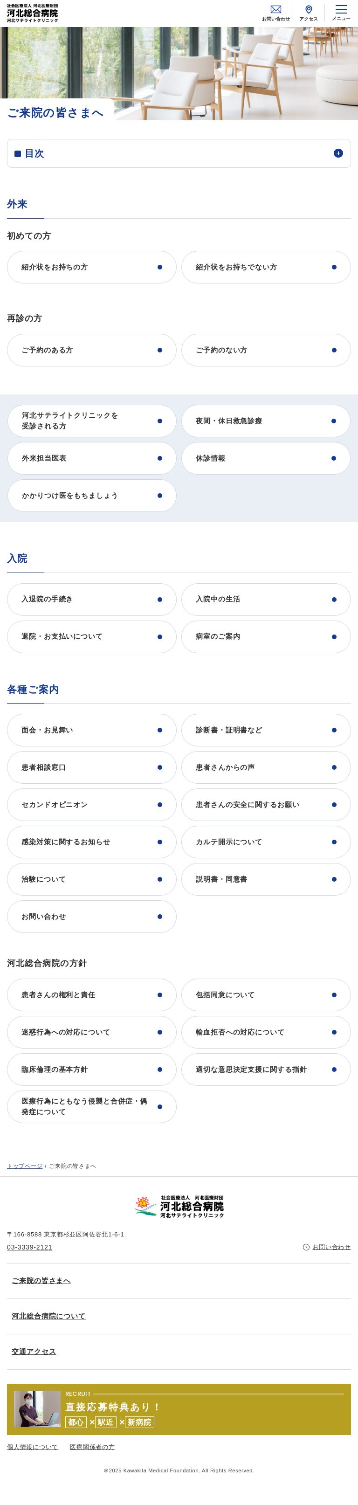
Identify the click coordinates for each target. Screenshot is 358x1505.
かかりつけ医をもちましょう (70, 495)
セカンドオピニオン (54, 804)
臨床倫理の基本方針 (54, 1069)
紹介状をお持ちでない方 (236, 267)
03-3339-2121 (29, 1247)
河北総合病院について (49, 1316)
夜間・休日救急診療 (229, 421)
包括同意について (225, 995)
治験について (43, 879)
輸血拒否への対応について (240, 1032)
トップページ (24, 1166)
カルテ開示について (229, 842)
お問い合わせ (276, 13)
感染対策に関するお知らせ (65, 842)
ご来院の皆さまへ (41, 1280)
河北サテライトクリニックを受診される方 (70, 420)
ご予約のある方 (47, 350)
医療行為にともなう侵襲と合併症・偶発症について (84, 1106)
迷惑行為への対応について (65, 1032)
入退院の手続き (47, 599)
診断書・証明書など (229, 730)
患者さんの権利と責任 (58, 995)
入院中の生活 (218, 599)
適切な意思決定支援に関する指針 (251, 1069)
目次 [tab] (34, 153)
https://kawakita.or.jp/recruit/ (179, 1409)
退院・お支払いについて (62, 636)
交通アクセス (34, 1351)
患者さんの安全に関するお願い (248, 804)
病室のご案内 (218, 636)
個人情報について (32, 1446)
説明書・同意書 (222, 879)
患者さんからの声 (225, 767)
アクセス (308, 13)
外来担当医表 (44, 458)
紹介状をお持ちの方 (54, 267)
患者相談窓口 (43, 767)
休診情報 (211, 458)
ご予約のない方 (222, 350)
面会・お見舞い (47, 730)
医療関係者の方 (92, 1446)
